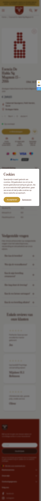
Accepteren (12, 200)
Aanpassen (26, 200)
